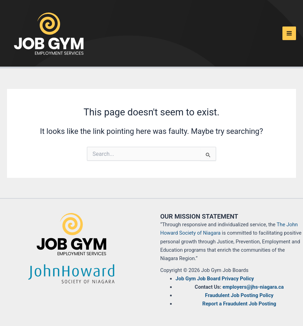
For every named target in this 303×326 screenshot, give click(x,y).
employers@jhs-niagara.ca (253, 287)
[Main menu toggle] (289, 33)
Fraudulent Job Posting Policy (239, 295)
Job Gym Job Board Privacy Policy (215, 278)
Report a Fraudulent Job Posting (239, 304)
